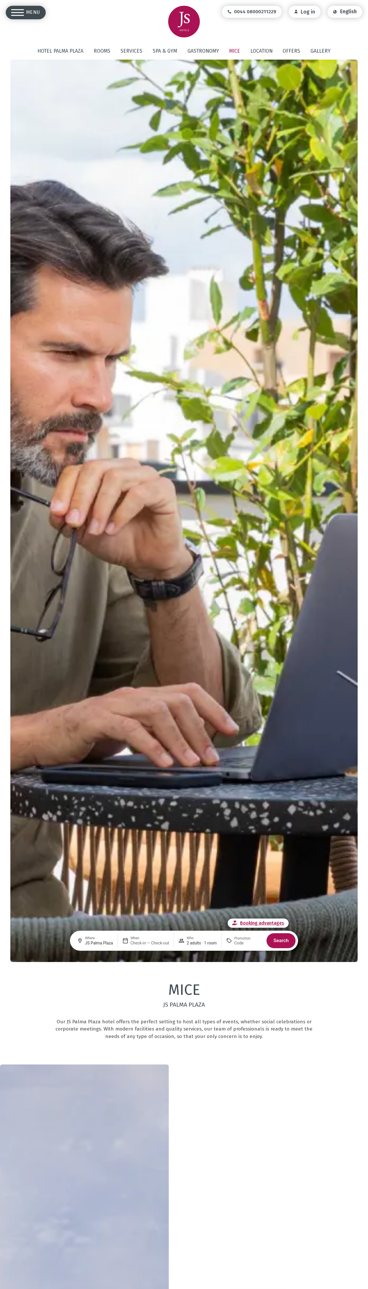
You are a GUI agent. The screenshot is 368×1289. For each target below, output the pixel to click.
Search (281, 940)
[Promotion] (248, 943)
